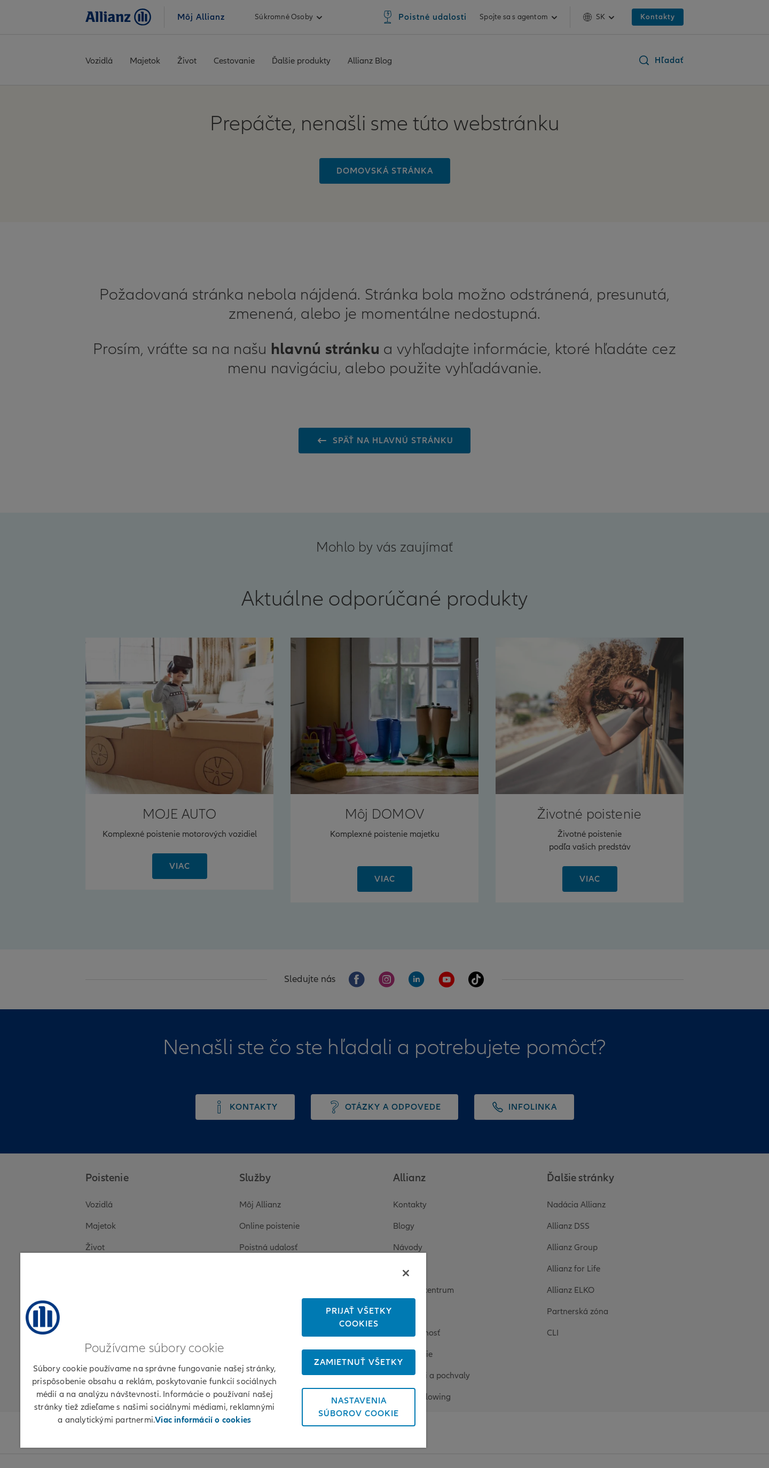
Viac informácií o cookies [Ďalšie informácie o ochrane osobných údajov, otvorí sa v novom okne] (203, 1420)
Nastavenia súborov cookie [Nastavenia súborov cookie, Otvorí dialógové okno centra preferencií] (358, 1407)
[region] (223, 1350)
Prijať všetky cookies (359, 1317)
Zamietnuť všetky (358, 1362)
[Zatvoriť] (406, 1273)
